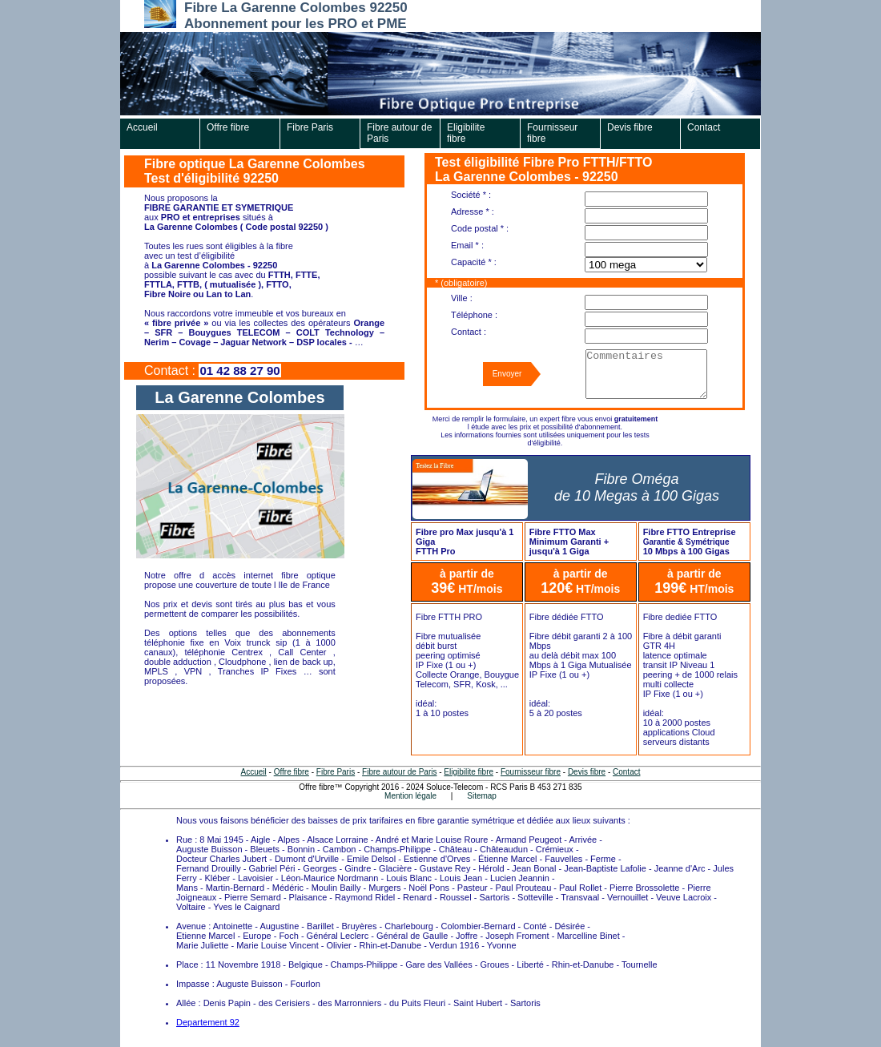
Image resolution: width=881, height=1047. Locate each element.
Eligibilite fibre (466, 133)
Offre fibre (228, 127)
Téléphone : (474, 315)
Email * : (467, 245)
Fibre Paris (310, 127)
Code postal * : (480, 228)
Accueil (142, 127)
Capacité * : (474, 262)
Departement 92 (207, 1022)
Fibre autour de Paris (399, 133)
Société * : (471, 194)
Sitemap (482, 795)
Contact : (468, 331)
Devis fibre (630, 127)
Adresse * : (472, 211)
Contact (703, 127)
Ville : (462, 298)
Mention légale (410, 795)
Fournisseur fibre (552, 133)
